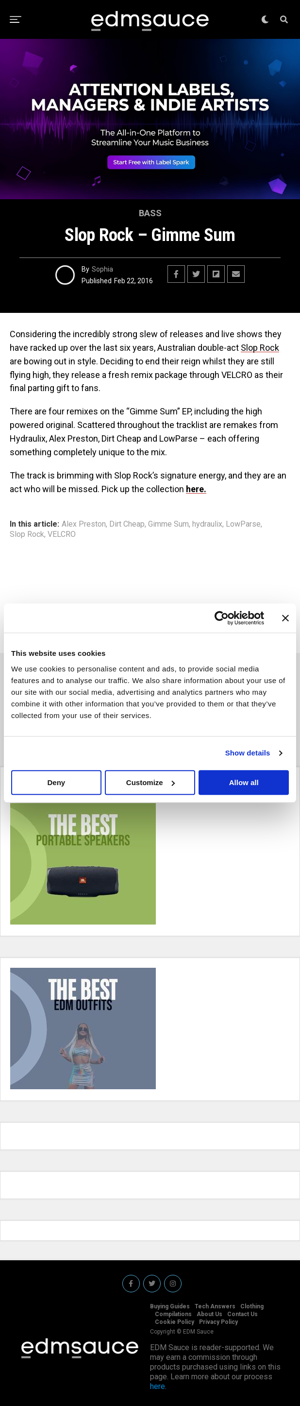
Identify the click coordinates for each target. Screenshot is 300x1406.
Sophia (102, 269)
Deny (56, 782)
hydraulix (207, 524)
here (157, 1386)
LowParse (243, 524)
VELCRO (62, 534)
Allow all (244, 782)
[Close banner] (285, 618)
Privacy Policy (218, 1322)
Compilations (173, 1314)
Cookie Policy (174, 1322)
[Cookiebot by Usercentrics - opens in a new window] (221, 618)
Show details (247, 753)
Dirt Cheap (127, 524)
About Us (209, 1314)
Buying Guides (170, 1306)
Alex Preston (84, 524)
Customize (150, 782)
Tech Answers (215, 1306)
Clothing (252, 1306)
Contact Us (242, 1314)
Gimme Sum (168, 524)
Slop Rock (260, 348)
